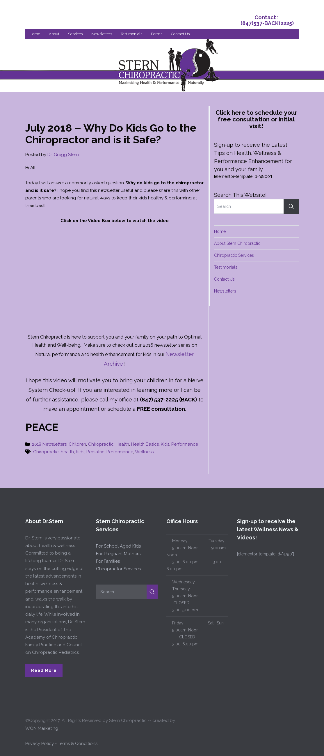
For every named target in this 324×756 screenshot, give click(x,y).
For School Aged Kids (118, 546)
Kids (165, 444)
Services (75, 34)
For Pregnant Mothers (118, 553)
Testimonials (131, 34)
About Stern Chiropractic (237, 243)
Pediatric (95, 451)
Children (77, 444)
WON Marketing (41, 728)
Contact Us (180, 34)
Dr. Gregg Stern (63, 154)
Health (122, 444)
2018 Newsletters (49, 444)
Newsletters (101, 34)
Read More (44, 670)
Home (35, 34)
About (54, 34)
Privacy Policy (39, 743)
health (67, 451)
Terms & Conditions (77, 743)
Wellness (144, 451)
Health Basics (145, 444)
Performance (184, 444)
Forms (156, 34)
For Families (108, 561)
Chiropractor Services (118, 568)
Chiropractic (101, 444)
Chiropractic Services (234, 255)
